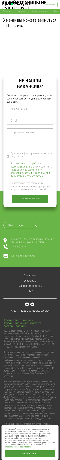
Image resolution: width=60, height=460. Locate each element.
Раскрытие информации (14, 326)
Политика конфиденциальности (18, 320)
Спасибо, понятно (30, 453)
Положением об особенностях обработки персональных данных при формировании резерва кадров (30, 173)
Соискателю (21, 11)
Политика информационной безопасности (22, 323)
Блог (55, 11)
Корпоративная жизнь (39, 11)
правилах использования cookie (18, 447)
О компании (7, 11)
